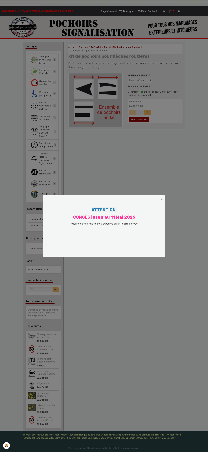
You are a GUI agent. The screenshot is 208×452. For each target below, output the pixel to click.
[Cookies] (6, 445)
